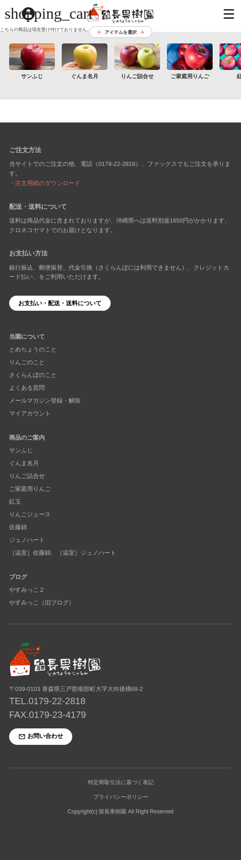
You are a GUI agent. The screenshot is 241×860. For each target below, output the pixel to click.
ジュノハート (27, 539)
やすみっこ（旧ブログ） (42, 602)
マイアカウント (30, 413)
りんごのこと (27, 362)
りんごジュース (30, 514)
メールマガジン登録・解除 (44, 400)
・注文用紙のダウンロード (44, 183)
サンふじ (21, 450)
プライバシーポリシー (120, 797)
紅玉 (15, 501)
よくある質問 (27, 387)
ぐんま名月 (24, 463)
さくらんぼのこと (33, 375)
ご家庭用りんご (30, 488)
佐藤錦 (18, 527)
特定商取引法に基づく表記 (121, 782)
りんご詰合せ (27, 475)
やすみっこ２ (27, 589)
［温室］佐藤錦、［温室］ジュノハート (62, 552)
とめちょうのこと (33, 349)
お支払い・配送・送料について (60, 303)
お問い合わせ (40, 736)
